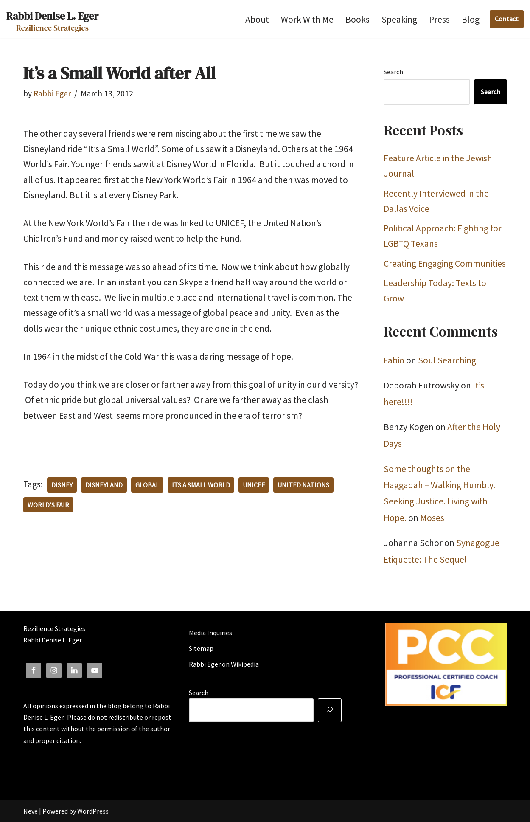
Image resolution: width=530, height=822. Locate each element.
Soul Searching (447, 360)
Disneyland (104, 485)
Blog (471, 19)
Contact (507, 18)
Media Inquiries (210, 632)
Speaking (399, 19)
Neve (30, 811)
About (257, 19)
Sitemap (201, 648)
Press (439, 19)
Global (147, 485)
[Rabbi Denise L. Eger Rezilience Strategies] (52, 19)
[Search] (330, 710)
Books (357, 19)
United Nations (303, 485)
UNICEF (254, 485)
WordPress (93, 811)
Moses (432, 518)
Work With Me (307, 19)
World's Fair (48, 505)
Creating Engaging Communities (445, 263)
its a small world (201, 485)
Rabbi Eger (52, 93)
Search (393, 72)
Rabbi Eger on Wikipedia (224, 664)
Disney (62, 485)
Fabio (394, 360)
